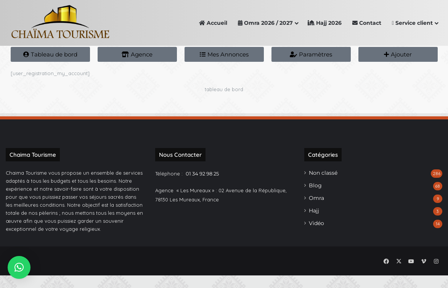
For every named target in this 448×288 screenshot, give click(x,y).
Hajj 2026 (325, 22)
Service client (412, 22)
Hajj (314, 225)
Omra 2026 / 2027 (265, 22)
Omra (316, 212)
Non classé (323, 187)
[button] (19, 267)
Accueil (213, 22)
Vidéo (316, 237)
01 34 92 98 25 (202, 188)
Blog (315, 199)
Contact (366, 22)
